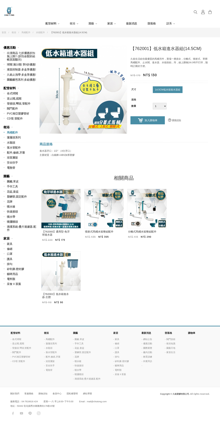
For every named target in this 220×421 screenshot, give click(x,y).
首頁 (4, 32)
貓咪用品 (12, 274)
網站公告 (147, 339)
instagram (38, 413)
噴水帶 (11, 216)
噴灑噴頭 (12, 221)
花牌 (9, 201)
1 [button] (79, 129)
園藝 (91, 23)
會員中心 (57, 393)
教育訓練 (147, 356)
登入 (203, 12)
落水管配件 (14, 147)
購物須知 (176, 120)
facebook (12, 413)
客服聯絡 (28, 393)
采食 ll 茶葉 (14, 284)
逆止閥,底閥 (14, 98)
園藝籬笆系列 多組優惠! (21, 79)
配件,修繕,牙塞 (16, 152)
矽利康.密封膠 (15, 269)
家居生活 (170, 352)
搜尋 (195, 12)
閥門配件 (12, 108)
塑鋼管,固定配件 (17, 196)
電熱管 (11, 167)
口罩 (9, 253)
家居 (110, 23)
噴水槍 (11, 206)
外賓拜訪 (147, 361)
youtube (21, 413)
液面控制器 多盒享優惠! (21, 69)
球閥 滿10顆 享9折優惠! (21, 64)
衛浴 (72, 23)
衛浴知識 (170, 343)
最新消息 (131, 23)
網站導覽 (87, 393)
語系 (169, 23)
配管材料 (50, 23)
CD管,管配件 (15, 118)
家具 (9, 243)
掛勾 (9, 264)
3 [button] (88, 128)
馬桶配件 (25, 32)
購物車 (212, 12)
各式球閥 (12, 93)
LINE (30, 413)
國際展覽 (147, 348)
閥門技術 (170, 339)
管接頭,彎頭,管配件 (18, 103)
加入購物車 (151, 120)
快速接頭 (12, 211)
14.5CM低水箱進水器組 (167, 89)
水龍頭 (11, 142)
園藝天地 (170, 348)
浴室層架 (12, 157)
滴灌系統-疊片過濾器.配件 (21, 228)
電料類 (11, 279)
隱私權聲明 (72, 393)
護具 (9, 259)
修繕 (9, 248)
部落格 (151, 23)
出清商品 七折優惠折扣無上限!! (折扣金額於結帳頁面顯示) (21, 56)
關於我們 (14, 393)
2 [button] (84, 128)
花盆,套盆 (13, 191)
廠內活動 (147, 352)
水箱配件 (40, 32)
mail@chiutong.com (97, 401)
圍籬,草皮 (13, 181)
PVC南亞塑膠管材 (18, 113)
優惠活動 (9, 47)
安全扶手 (12, 162)
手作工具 (12, 186)
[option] (83, 90)
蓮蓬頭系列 (14, 137)
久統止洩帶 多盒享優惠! (21, 74)
